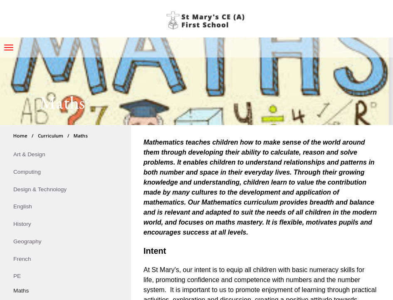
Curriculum (50, 135)
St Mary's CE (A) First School (207, 20)
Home (20, 135)
